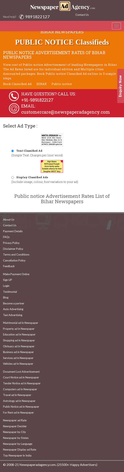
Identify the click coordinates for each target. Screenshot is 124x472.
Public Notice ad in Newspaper (21, 406)
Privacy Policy (11, 242)
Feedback (9, 266)
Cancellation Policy (14, 260)
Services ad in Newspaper (18, 358)
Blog (5, 297)
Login (6, 285)
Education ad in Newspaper (19, 334)
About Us (8, 219)
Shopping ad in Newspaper (19, 340)
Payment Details (13, 231)
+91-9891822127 (37, 100)
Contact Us (82, 14)
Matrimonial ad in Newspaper (20, 322)
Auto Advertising (13, 309)
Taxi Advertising (12, 315)
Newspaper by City (14, 432)
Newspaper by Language (17, 443)
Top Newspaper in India (17, 455)
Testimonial (10, 291)
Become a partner (13, 303)
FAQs (6, 237)
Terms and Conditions (16, 254)
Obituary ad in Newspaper (18, 346)
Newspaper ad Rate (15, 420)
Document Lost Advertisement (21, 371)
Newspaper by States (16, 437)
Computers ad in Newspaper (20, 389)
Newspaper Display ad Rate (19, 449)
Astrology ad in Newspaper (19, 400)
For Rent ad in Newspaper (18, 412)
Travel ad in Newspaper (17, 395)
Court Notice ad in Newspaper (21, 377)
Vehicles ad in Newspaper (18, 363)
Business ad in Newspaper (18, 352)
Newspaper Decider (15, 426)
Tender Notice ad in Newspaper (22, 383)
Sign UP (7, 279)
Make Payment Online (16, 274)
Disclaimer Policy (13, 248)
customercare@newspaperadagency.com (65, 112)
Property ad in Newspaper (18, 328)
